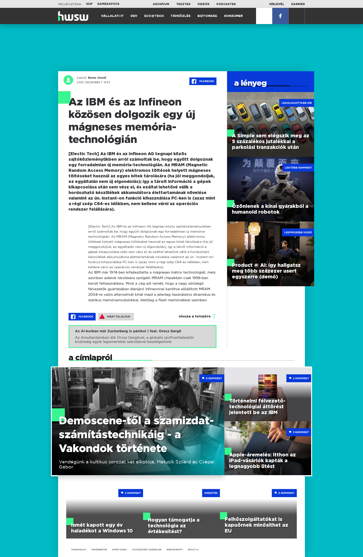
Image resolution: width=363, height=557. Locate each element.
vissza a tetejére (195, 316)
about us (193, 549)
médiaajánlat (99, 549)
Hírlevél (276, 4)
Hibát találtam (115, 316)
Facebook (203, 81)
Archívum (161, 4)
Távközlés (181, 16)
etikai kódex (119, 549)
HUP (89, 4)
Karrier (298, 4)
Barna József (97, 78)
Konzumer (233, 16)
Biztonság (207, 16)
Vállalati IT (112, 16)
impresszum (78, 549)
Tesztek (183, 4)
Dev (134, 16)
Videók (203, 4)
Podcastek (226, 4)
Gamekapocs (108, 4)
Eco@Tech (154, 16)
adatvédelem (174, 549)
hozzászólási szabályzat (146, 549)
